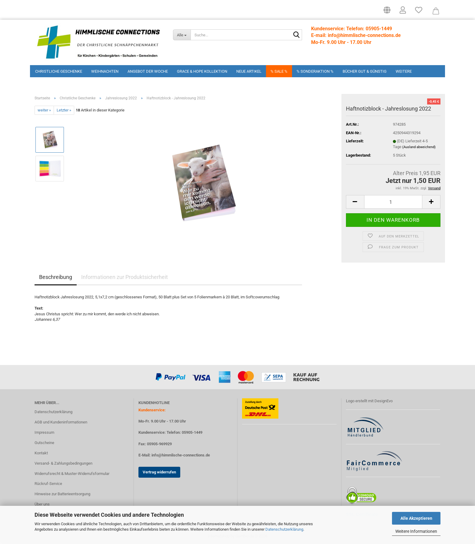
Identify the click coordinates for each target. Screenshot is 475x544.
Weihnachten (104, 71)
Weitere (404, 71)
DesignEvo (383, 401)
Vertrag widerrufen (159, 472)
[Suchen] (296, 35)
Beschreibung (55, 277)
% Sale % (279, 71)
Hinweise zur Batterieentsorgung (62, 494)
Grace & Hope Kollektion (202, 71)
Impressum (44, 432)
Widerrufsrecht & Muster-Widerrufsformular (72, 473)
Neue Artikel (248, 71)
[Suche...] (182, 34)
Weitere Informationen (416, 531)
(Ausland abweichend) (419, 147)
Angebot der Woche (148, 71)
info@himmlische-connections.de (180, 455)
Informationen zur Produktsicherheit (124, 277)
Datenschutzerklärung (284, 529)
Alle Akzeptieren (416, 518)
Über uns (42, 504)
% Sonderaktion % (315, 71)
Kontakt (41, 453)
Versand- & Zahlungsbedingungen (63, 463)
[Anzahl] (393, 202)
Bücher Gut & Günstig (365, 71)
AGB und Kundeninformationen (61, 422)
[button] (387, 12)
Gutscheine (44, 442)
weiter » (44, 110)
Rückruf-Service (48, 483)
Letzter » (64, 110)
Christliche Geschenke (58, 71)
